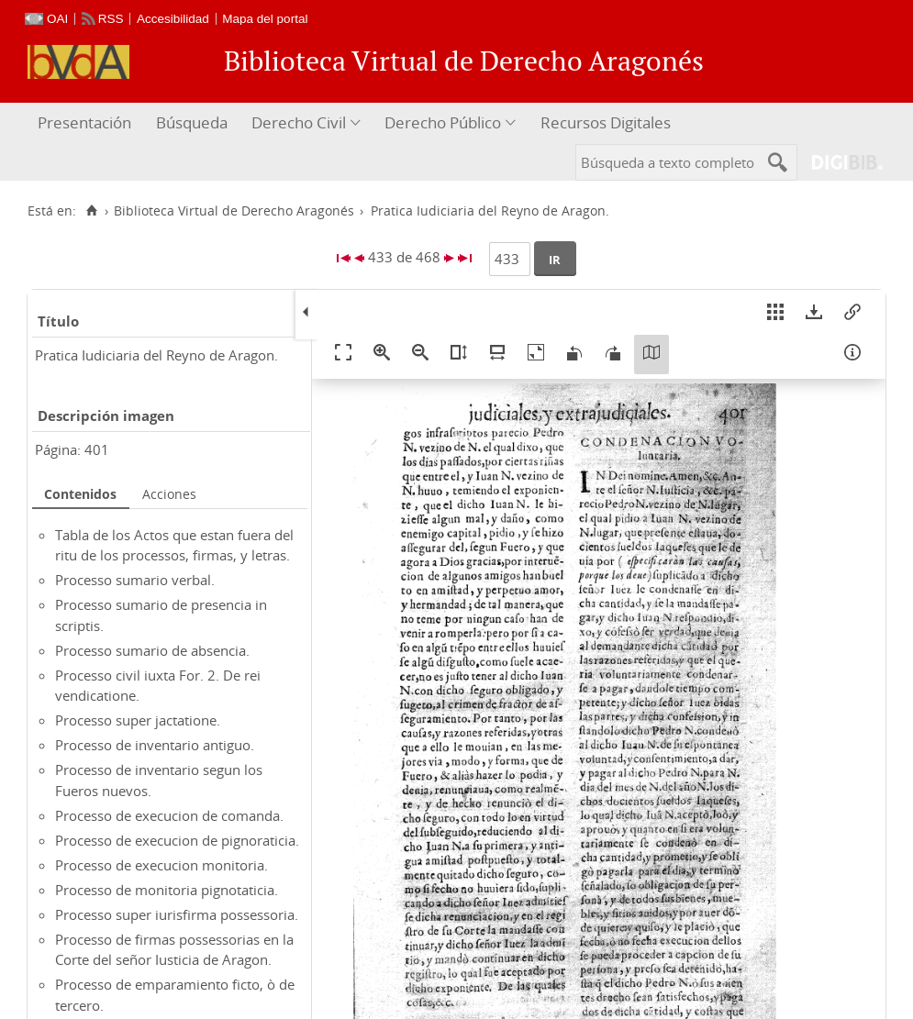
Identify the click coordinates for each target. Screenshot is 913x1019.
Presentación (84, 122)
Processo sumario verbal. (135, 579)
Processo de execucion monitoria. (161, 865)
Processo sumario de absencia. (152, 650)
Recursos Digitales (605, 122)
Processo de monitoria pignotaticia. (166, 890)
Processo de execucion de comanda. (169, 815)
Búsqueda (192, 122)
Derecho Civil (298, 122)
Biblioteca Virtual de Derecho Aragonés (234, 211)
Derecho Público (442, 122)
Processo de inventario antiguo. (154, 745)
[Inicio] (91, 211)
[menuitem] (86, 123)
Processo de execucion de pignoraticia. (177, 840)
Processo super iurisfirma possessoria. (176, 914)
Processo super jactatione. (137, 720)
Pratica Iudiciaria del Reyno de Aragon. (156, 355)
